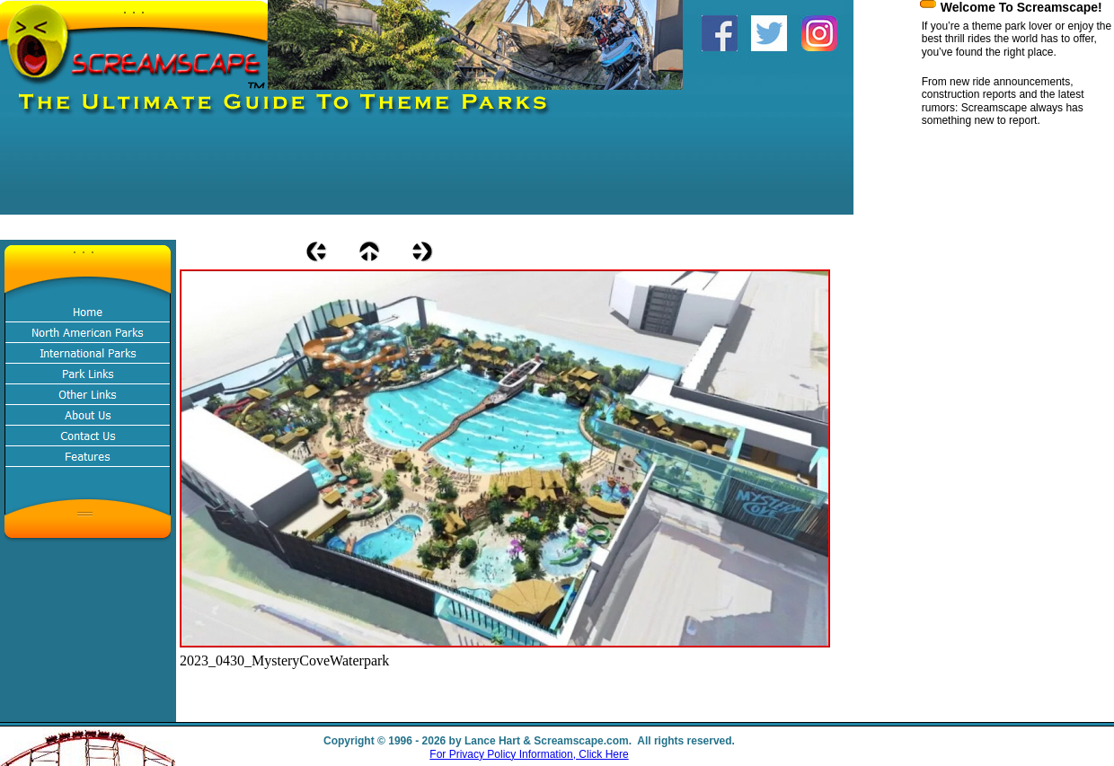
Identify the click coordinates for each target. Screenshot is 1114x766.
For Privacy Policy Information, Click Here (528, 754)
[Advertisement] (327, 174)
